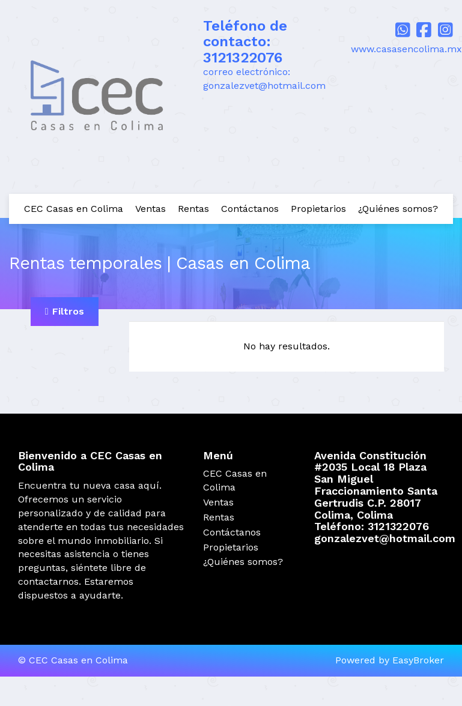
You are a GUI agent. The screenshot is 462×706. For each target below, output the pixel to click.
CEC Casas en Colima (73, 208)
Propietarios (318, 208)
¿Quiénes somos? (398, 208)
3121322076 (242, 57)
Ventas (150, 208)
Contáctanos (250, 208)
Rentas (193, 208)
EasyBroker (418, 660)
